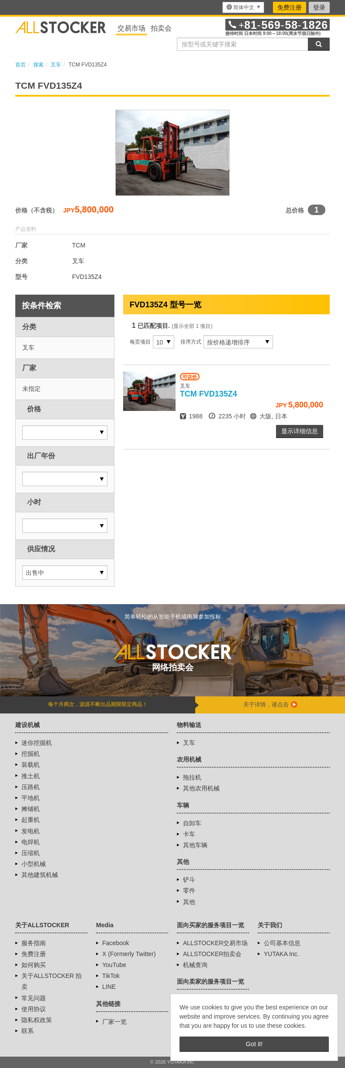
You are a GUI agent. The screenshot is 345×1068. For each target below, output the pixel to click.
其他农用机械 (201, 788)
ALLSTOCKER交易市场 (215, 942)
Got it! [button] (254, 1043)
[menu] (243, 7)
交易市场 (131, 28)
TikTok (111, 975)
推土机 (30, 775)
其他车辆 (195, 845)
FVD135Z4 (208, 394)
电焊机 (30, 841)
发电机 (30, 831)
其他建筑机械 (39, 874)
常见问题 (33, 998)
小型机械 (33, 863)
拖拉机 (192, 777)
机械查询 (195, 964)
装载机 (30, 764)
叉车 (189, 742)
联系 (27, 1030)
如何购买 (33, 964)
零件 (189, 890)
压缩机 (30, 852)
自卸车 (192, 823)
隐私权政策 (36, 1019)
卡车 (189, 834)
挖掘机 (30, 753)
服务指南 (33, 942)
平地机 (30, 797)
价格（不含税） (36, 210)
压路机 (30, 786)
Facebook (115, 942)
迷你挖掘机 (36, 742)
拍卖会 (161, 28)
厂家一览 (114, 1021)
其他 (189, 901)
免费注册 (289, 7)
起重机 (30, 819)
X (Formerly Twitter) (129, 953)
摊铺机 (30, 808)
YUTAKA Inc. (281, 953)
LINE (109, 986)
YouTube (114, 964)
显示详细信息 (299, 431)
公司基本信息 (282, 942)
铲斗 (189, 879)
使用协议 (33, 1008)
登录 (319, 7)
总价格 (295, 210)
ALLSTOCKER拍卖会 (212, 953)
